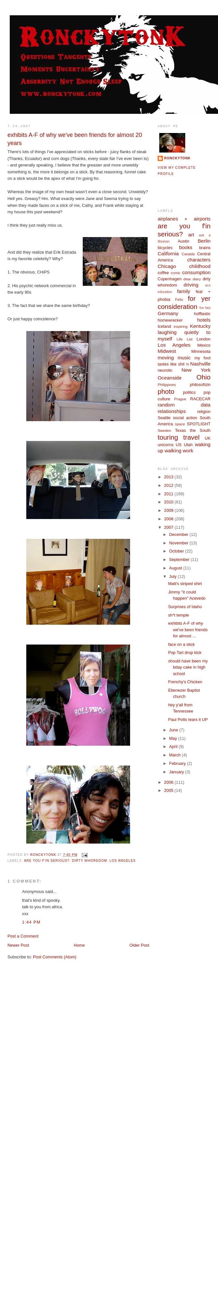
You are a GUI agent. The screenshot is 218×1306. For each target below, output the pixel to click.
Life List (184, 339)
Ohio (204, 377)
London (204, 339)
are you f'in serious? (46, 860)
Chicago (167, 266)
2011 (169, 493)
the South (200, 430)
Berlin (204, 241)
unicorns (166, 444)
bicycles (165, 247)
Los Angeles (123, 860)
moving (166, 357)
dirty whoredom (89, 860)
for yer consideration (184, 302)
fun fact (205, 308)
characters (199, 259)
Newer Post (18, 945)
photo (166, 391)
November (179, 542)
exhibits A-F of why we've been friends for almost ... (188, 629)
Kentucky (200, 326)
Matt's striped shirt (185, 583)
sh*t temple (178, 615)
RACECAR (200, 398)
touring (168, 437)
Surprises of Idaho (185, 606)
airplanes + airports (184, 218)
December (179, 534)
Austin (183, 241)
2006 (169, 782)
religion (204, 411)
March (175, 755)
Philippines (167, 385)
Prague (180, 399)
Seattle (164, 417)
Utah (188, 444)
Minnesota (201, 351)
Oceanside (170, 377)
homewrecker (170, 320)
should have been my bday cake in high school (188, 667)
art (191, 234)
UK (208, 438)
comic (175, 273)
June (174, 729)
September (179, 559)
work (188, 450)
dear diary (192, 279)
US (179, 444)
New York (196, 370)
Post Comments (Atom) (55, 956)
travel (191, 437)
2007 (169, 527)
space (180, 424)
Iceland (164, 326)
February (178, 763)
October (177, 551)
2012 (169, 485)
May (173, 738)
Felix (179, 299)
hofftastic (202, 313)
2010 (169, 502)
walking (172, 450)
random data (184, 404)
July (173, 576)
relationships (172, 411)
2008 (169, 518)
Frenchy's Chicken (185, 681)
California (168, 253)
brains (205, 247)
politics (189, 392)
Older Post (139, 945)
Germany (168, 313)
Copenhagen (170, 278)
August (176, 568)
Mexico (204, 345)
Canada (188, 254)
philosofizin (200, 384)
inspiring (181, 326)
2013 (169, 476)
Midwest (167, 351)
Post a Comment (23, 936)
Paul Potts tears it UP (188, 719)
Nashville (200, 363)
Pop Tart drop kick (184, 652)
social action (185, 417)
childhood (200, 266)
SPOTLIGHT (199, 423)
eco (208, 285)
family (183, 291)
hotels (204, 320)
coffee (163, 272)
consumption (196, 272)
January (177, 771)
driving (191, 284)
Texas (180, 430)
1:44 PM (31, 922)
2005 (169, 790)
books (185, 247)
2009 (169, 510)
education (165, 292)
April (173, 746)
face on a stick (181, 644)
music (183, 357)
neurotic (165, 370)
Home (79, 945)
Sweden (164, 431)
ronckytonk (177, 158)
